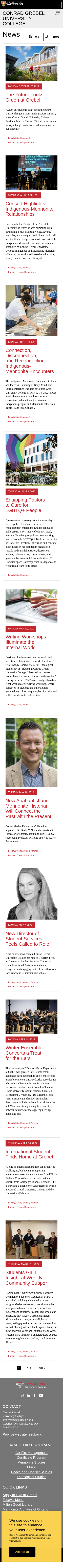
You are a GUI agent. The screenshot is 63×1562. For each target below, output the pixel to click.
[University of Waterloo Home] (12, 4)
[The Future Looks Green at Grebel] (31, 63)
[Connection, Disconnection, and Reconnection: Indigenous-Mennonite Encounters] (31, 310)
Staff (18, 138)
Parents (34, 851)
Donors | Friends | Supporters (22, 142)
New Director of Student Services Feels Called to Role (27, 939)
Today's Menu (13, 1500)
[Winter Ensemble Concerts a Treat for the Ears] (31, 1017)
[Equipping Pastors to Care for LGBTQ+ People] (31, 460)
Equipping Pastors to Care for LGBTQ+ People (25, 505)
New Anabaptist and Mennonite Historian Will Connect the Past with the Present (28, 808)
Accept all (22, 1552)
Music (31, 1467)
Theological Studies (31, 1477)
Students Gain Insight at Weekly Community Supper (26, 1278)
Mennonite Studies (31, 1462)
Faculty (11, 138)
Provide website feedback (22, 1434)
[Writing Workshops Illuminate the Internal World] (31, 606)
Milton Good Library (17, 1504)
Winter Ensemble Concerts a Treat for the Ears (24, 1053)
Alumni (26, 138)
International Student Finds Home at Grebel (29, 1154)
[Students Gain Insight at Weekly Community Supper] (31, 1239)
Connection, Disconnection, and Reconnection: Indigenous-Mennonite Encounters (30, 361)
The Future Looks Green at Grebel (25, 97)
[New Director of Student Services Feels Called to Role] (31, 894)
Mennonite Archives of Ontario (25, 1509)
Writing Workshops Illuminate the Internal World (26, 642)
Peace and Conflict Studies (31, 1472)
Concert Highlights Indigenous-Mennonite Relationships (29, 209)
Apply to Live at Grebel (20, 1495)
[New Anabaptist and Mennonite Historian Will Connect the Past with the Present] (31, 752)
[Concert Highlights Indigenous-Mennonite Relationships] (31, 172)
